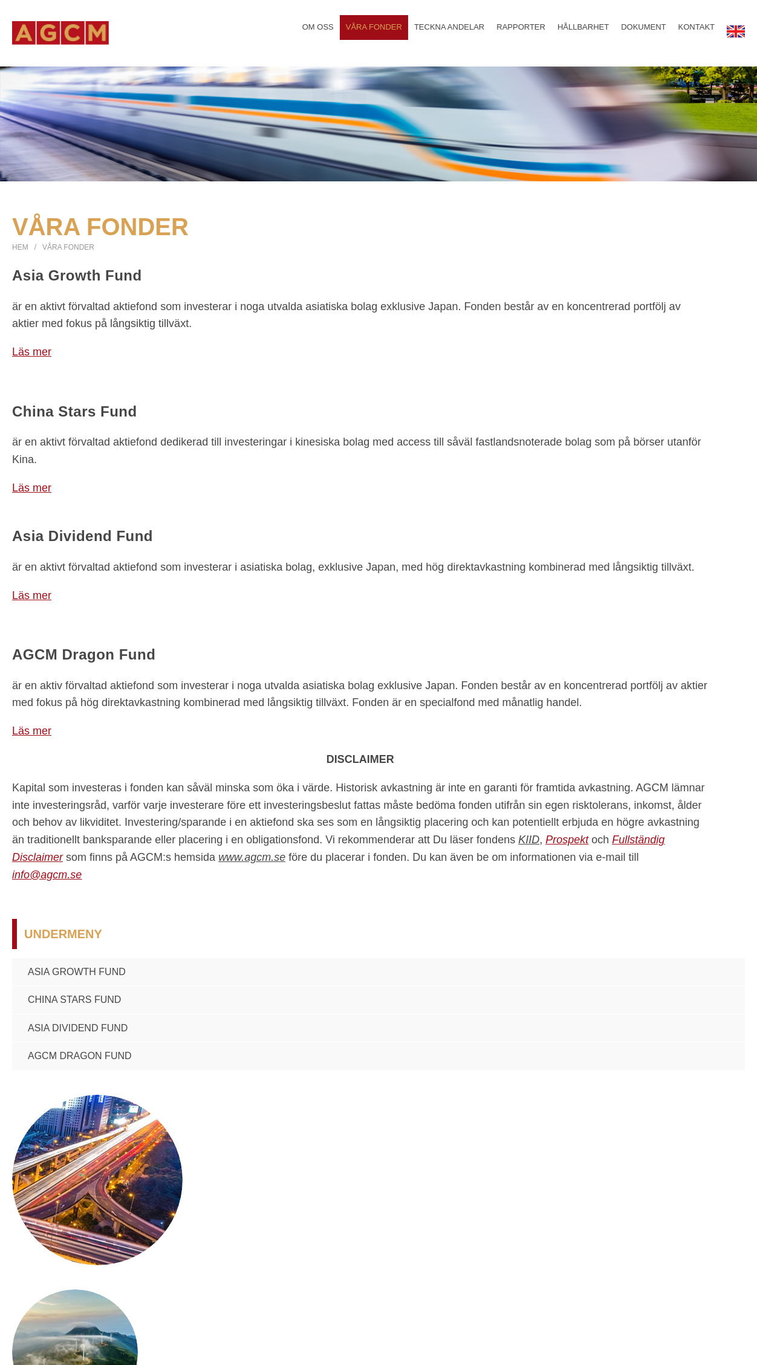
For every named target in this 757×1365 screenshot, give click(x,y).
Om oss (316, 31)
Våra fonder (372, 31)
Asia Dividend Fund (78, 1032)
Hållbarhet (583, 31)
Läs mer (31, 356)
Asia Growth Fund (77, 975)
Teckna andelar (448, 31)
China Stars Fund (74, 1004)
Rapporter (520, 31)
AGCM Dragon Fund (80, 1060)
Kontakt (696, 31)
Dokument (643, 31)
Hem (20, 251)
